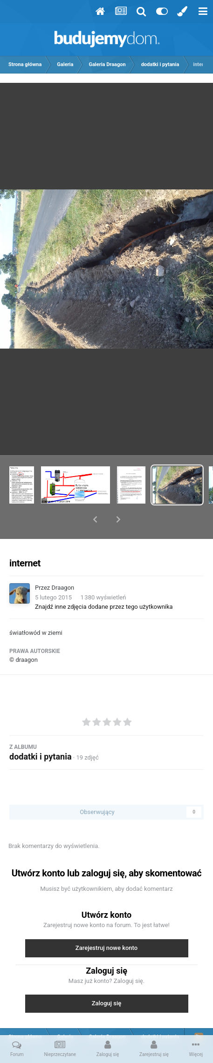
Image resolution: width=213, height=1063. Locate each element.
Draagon (63, 563)
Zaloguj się (107, 979)
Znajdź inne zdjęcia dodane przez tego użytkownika (104, 582)
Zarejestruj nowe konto (106, 923)
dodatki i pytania (40, 732)
